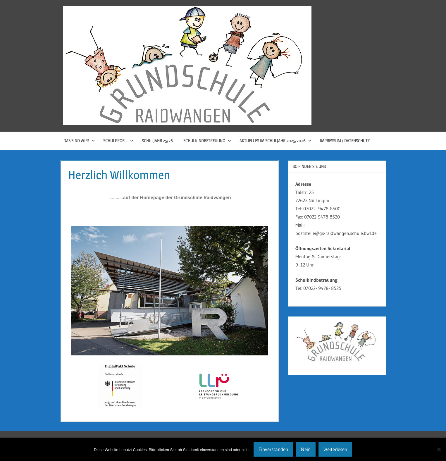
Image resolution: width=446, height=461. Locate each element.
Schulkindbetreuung (207, 140)
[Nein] (439, 449)
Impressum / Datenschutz (345, 140)
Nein (306, 449)
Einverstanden (273, 449)
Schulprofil (118, 140)
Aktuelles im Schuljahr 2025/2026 (276, 140)
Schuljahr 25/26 (157, 140)
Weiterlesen (335, 449)
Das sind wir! (79, 140)
